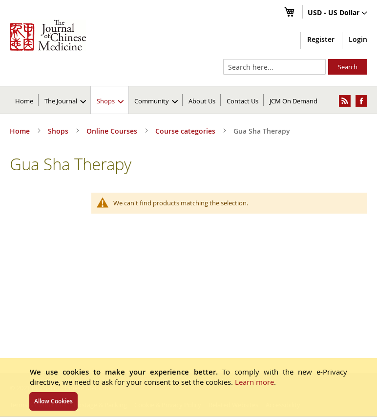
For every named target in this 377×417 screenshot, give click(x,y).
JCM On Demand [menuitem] (293, 101)
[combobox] (274, 67)
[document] (188, 387)
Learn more (254, 382)
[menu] (188, 100)
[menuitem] (65, 100)
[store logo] (48, 35)
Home (24, 101)
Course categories (186, 131)
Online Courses (112, 131)
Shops (59, 131)
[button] (337, 13)
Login (358, 39)
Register (321, 39)
